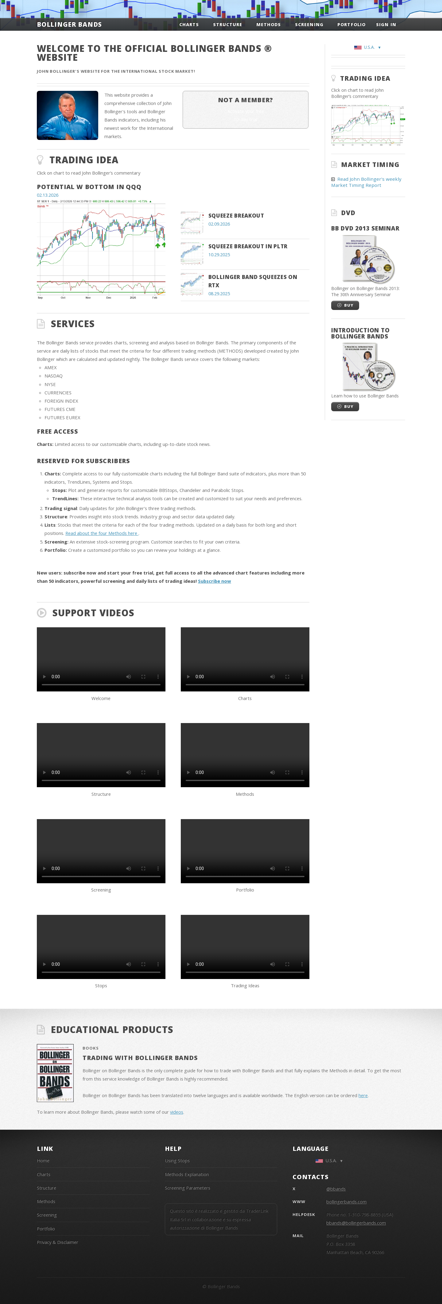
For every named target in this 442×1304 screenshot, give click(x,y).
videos (176, 1112)
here (363, 1095)
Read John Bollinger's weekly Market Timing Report (366, 182)
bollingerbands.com (346, 1201)
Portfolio (351, 24)
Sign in (386, 24)
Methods (268, 24)
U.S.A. (366, 47)
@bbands (336, 1189)
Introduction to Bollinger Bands (360, 333)
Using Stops (177, 1160)
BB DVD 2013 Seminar (365, 228)
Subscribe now (214, 581)
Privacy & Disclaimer (57, 1242)
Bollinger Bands (69, 24)
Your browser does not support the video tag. (101, 659)
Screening (309, 24)
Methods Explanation (187, 1174)
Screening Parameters (187, 1188)
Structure (227, 24)
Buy (349, 305)
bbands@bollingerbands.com (356, 1223)
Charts (189, 24)
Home (43, 1160)
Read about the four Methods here (101, 533)
